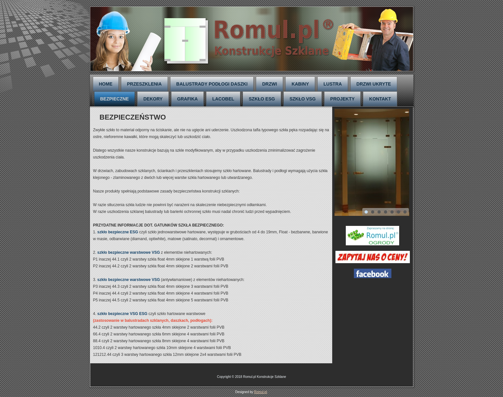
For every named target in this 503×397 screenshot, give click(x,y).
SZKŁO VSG (303, 98)
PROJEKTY (342, 98)
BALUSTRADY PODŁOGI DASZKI (212, 84)
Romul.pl (260, 392)
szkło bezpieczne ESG (117, 232)
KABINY (300, 84)
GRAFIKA (187, 98)
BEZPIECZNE (114, 98)
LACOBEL (223, 98)
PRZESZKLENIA (144, 84)
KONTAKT (380, 98)
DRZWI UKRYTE (373, 84)
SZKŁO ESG (262, 98)
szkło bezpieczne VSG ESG (122, 313)
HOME (106, 84)
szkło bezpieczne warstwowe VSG (128, 252)
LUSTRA (332, 84)
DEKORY (152, 98)
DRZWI (269, 84)
